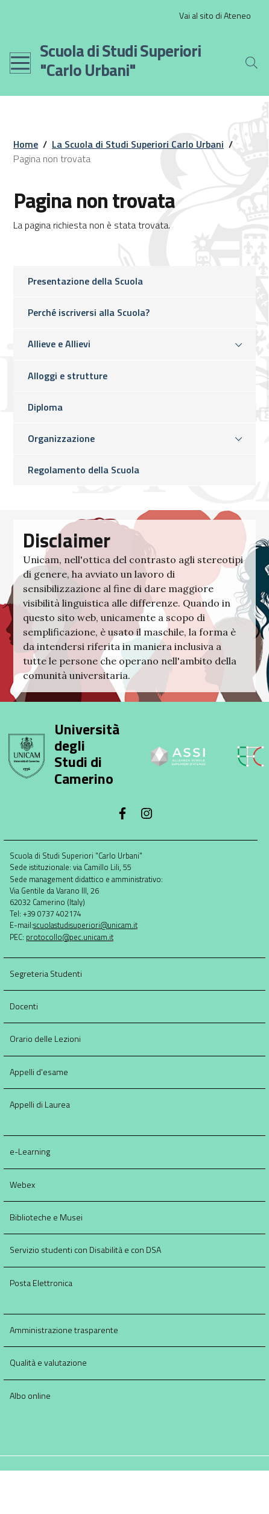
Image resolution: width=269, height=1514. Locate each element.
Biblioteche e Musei (46, 1217)
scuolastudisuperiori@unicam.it (85, 925)
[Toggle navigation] (20, 63)
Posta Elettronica (41, 1283)
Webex (22, 1184)
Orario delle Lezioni (45, 1039)
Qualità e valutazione (48, 1362)
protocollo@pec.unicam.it (69, 937)
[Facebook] (122, 813)
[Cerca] (251, 62)
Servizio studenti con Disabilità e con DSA (85, 1250)
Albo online (30, 1395)
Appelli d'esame (39, 1072)
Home (25, 144)
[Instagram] (146, 813)
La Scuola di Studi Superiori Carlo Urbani (138, 144)
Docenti (24, 1006)
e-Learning (30, 1151)
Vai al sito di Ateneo (215, 15)
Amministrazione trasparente (64, 1330)
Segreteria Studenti (46, 973)
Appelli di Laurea (40, 1104)
